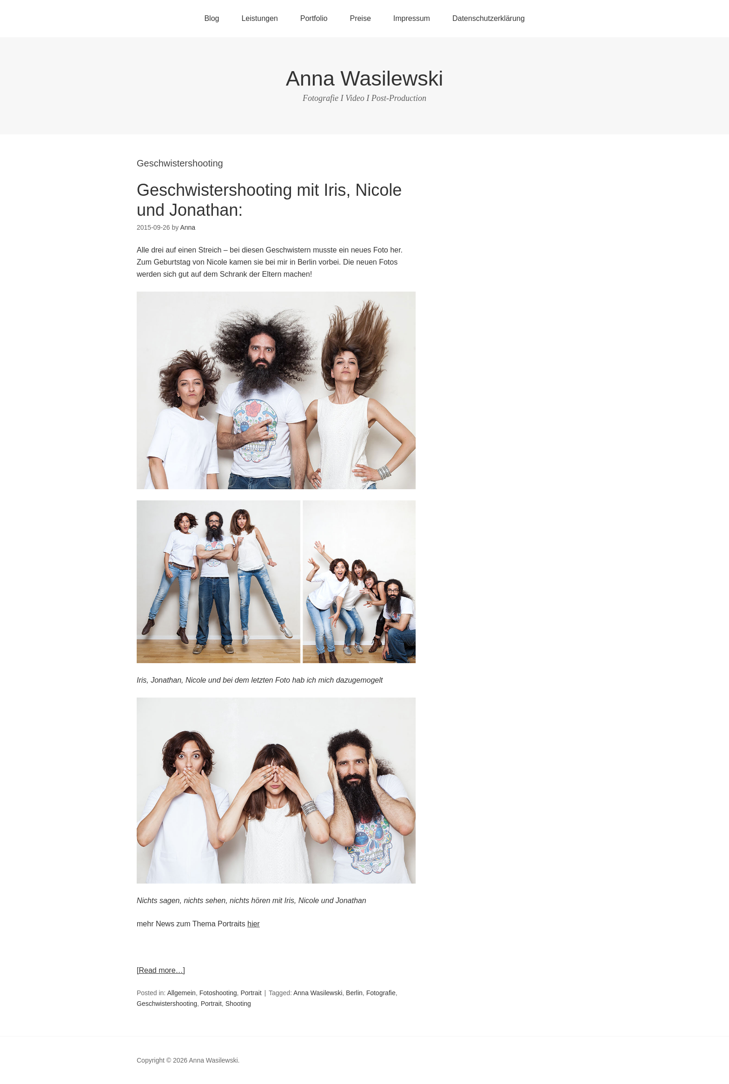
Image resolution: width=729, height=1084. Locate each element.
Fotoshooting (218, 993)
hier (253, 924)
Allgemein (181, 993)
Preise (360, 18)
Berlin (354, 993)
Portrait (250, 993)
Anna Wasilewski (364, 78)
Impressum (411, 18)
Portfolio (314, 18)
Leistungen (259, 18)
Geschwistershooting (167, 1003)
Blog (211, 18)
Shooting (238, 1003)
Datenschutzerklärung (488, 18)
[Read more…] (161, 970)
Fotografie (381, 993)
